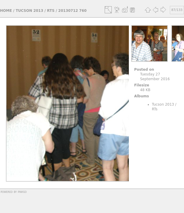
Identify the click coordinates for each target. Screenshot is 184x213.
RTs (51, 11)
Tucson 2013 (29, 11)
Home (6, 11)
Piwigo (22, 192)
